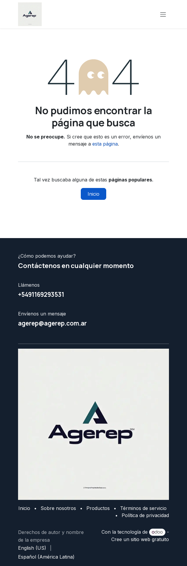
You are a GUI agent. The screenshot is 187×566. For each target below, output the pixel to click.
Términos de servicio (143, 508)
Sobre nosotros (58, 508)
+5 (21, 294)
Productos (98, 508)
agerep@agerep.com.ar (52, 323)
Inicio (93, 194)
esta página (105, 144)
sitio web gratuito (150, 539)
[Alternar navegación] (163, 14)
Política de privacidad (145, 515)
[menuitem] (32, 547)
